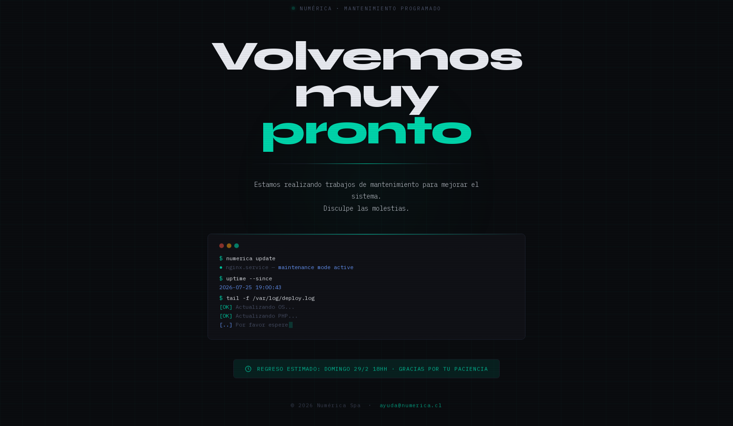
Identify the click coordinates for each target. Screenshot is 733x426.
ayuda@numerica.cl (411, 409)
